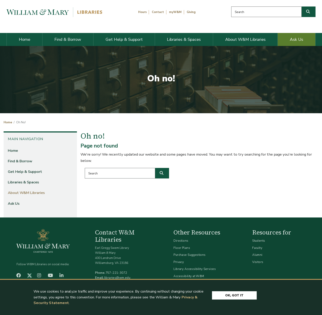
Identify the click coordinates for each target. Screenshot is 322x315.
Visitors (257, 262)
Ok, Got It (234, 295)
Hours (142, 12)
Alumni (257, 255)
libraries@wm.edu (117, 278)
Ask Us (296, 39)
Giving (191, 12)
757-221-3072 (116, 273)
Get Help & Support (124, 39)
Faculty (257, 248)
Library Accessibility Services (195, 269)
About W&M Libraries (245, 39)
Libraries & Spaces (184, 39)
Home (24, 39)
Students (258, 241)
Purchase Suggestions (189, 255)
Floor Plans (182, 248)
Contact (158, 12)
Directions (181, 241)
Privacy (179, 262)
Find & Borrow (67, 39)
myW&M (175, 12)
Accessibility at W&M (189, 276)
